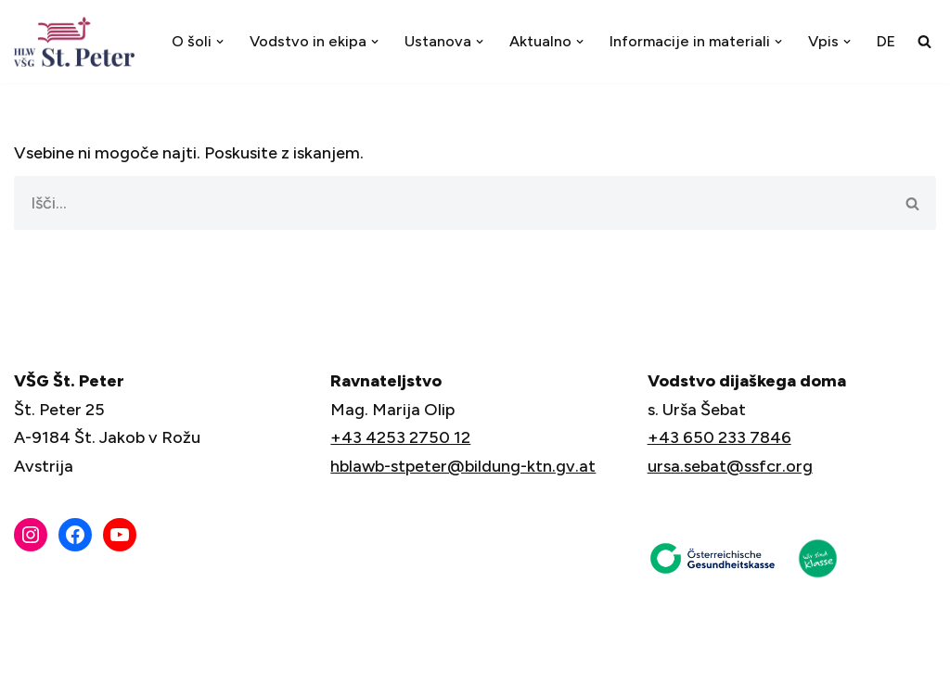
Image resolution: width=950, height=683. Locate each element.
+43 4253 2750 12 (400, 437)
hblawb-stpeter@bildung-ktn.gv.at (463, 466)
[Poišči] (924, 41)
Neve (34, 658)
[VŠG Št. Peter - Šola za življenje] (79, 42)
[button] (219, 41)
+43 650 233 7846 (719, 437)
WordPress (175, 658)
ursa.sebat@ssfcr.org (730, 466)
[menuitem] (886, 41)
